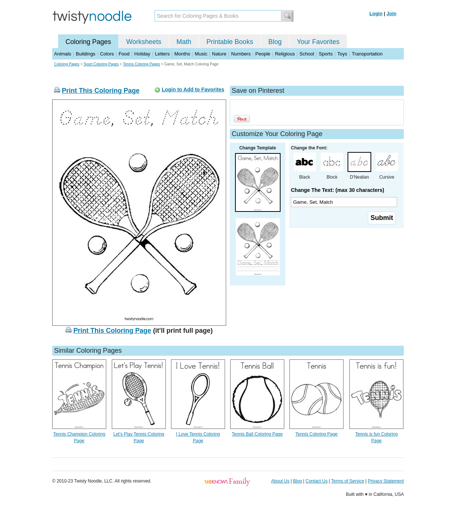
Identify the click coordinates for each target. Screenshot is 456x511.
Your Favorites (318, 41)
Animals (62, 54)
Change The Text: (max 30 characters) (337, 190)
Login (375, 13)
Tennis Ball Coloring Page (257, 434)
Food (124, 54)
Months (182, 54)
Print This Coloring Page (101, 90)
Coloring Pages (88, 41)
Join (391, 13)
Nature (219, 54)
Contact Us (317, 481)
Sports (326, 54)
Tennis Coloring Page (316, 434)
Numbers (241, 54)
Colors (107, 54)
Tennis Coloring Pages (141, 64)
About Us (280, 481)
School (306, 54)
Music (201, 54)
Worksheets (143, 41)
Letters (162, 54)
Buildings (85, 54)
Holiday (142, 54)
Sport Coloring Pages (101, 64)
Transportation (367, 54)
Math (184, 41)
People (262, 54)
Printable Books (230, 41)
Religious (285, 54)
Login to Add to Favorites (193, 89)
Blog (275, 41)
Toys (342, 54)
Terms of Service (347, 481)
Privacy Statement (386, 481)
